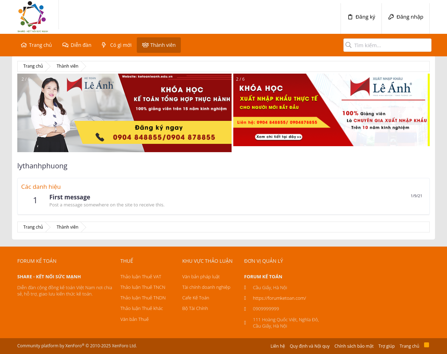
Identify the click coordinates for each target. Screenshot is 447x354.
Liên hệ (278, 346)
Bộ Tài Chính (195, 308)
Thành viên (163, 45)
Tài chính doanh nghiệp (206, 287)
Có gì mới (121, 45)
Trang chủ (40, 45)
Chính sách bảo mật (354, 346)
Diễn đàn (81, 45)
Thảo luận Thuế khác (142, 308)
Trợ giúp (387, 346)
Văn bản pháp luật (201, 276)
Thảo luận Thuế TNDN (143, 297)
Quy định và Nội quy (310, 346)
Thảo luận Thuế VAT (141, 276)
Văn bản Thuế (135, 319)
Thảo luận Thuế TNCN (143, 287)
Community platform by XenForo (77, 346)
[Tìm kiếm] (387, 45)
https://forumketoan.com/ (279, 298)
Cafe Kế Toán (195, 297)
